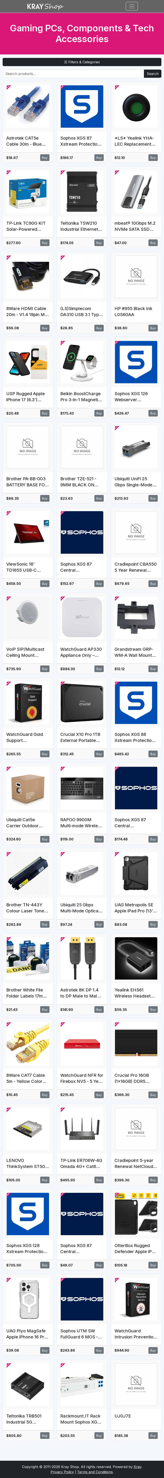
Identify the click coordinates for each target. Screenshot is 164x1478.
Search (153, 74)
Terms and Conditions (95, 1472)
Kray (137, 1467)
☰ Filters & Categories (82, 62)
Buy (45, 157)
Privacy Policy (62, 1472)
